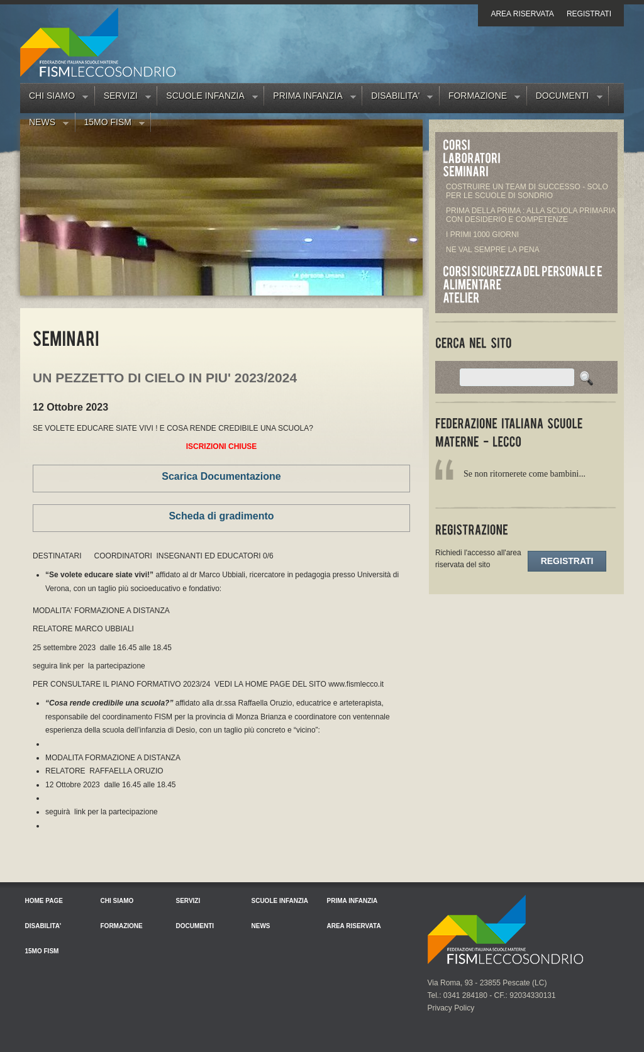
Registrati (589, 13)
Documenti (564, 98)
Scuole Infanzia (207, 98)
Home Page (44, 900)
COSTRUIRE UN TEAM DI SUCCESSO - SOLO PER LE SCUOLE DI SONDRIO (527, 191)
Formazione (480, 98)
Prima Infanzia (309, 98)
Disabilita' (397, 98)
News (44, 124)
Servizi (123, 98)
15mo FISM (110, 124)
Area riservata (522, 13)
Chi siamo (54, 98)
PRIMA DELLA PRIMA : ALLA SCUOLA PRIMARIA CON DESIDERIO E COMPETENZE (530, 215)
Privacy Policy (451, 1008)
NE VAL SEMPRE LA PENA (493, 249)
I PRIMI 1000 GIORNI (482, 234)
